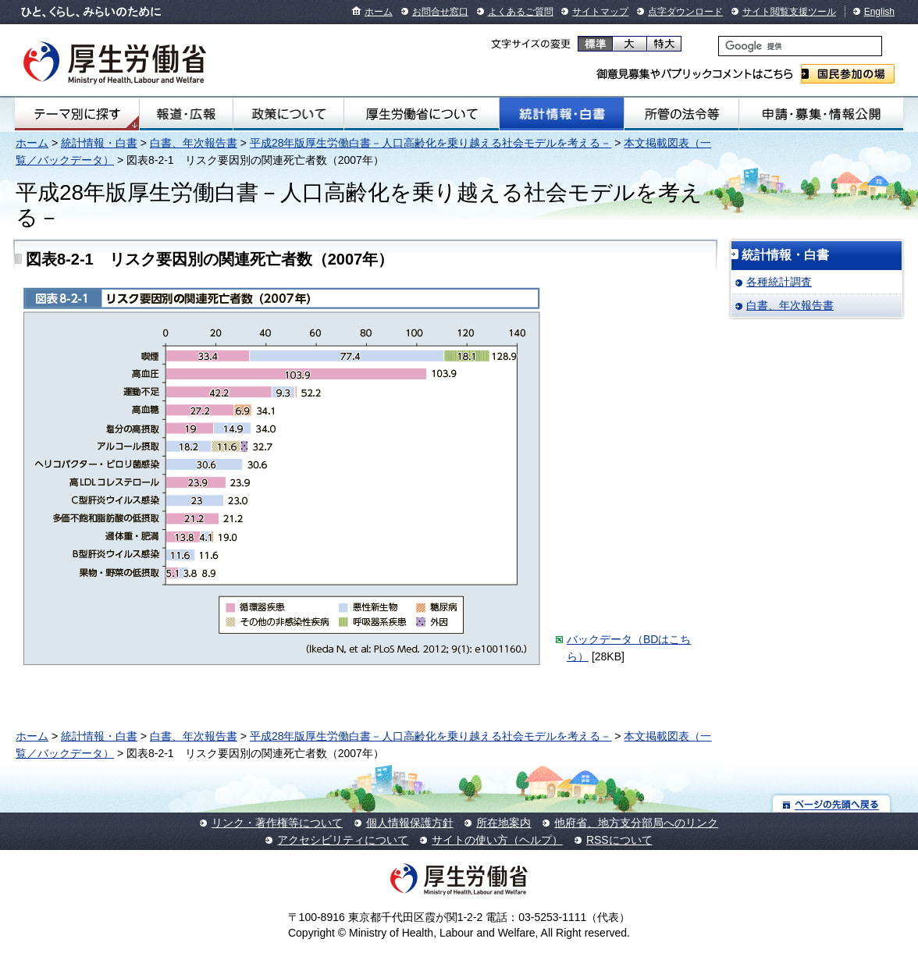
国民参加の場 (848, 74)
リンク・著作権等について (277, 822)
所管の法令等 (681, 114)
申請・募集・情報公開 (821, 114)
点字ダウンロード (685, 11)
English (879, 11)
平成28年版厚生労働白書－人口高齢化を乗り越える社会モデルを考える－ (431, 143)
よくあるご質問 (520, 11)
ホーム (379, 11)
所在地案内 (503, 822)
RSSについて (619, 840)
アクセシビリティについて (342, 840)
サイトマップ (600, 11)
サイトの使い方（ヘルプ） (497, 840)
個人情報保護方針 (410, 822)
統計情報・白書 (561, 114)
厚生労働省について (421, 114)
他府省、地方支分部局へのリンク (636, 822)
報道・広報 (186, 114)
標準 (595, 44)
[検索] (800, 46)
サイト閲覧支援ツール (789, 11)
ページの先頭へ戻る (832, 803)
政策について (288, 114)
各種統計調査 (779, 282)
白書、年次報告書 (193, 143)
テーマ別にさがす (77, 114)
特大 (664, 44)
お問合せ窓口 (440, 11)
